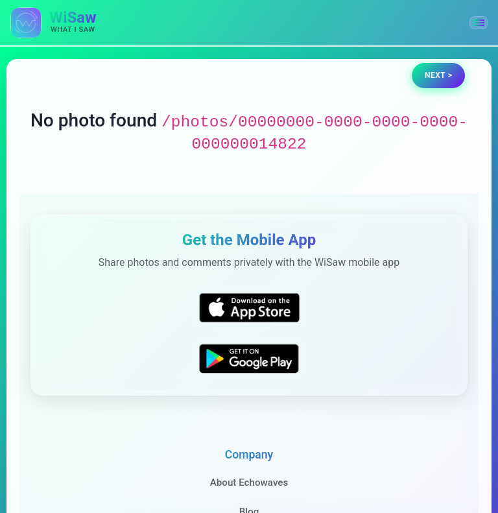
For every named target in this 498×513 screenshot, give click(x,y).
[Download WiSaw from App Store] (249, 307)
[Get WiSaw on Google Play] (249, 358)
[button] (478, 22)
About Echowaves (249, 482)
